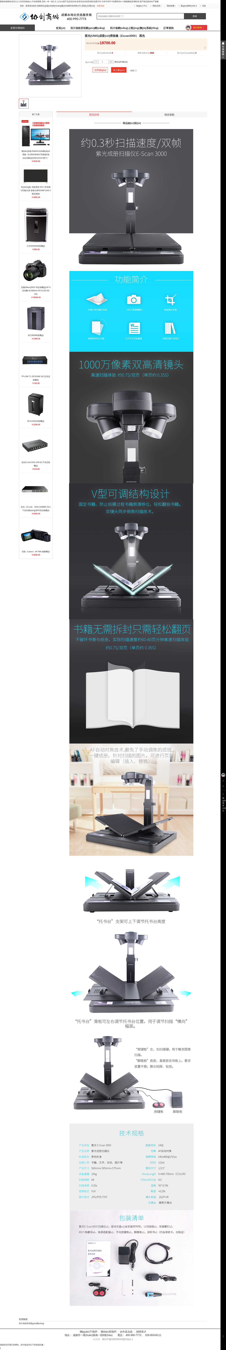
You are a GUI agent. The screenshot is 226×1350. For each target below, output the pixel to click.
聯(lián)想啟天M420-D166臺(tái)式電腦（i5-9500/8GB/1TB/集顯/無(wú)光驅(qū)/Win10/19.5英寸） (36, 154)
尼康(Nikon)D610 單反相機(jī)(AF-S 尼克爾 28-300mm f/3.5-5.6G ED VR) (36, 290)
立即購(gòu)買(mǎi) (100, 71)
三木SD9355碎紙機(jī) (36, 246)
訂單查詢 (169, 28)
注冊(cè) (90, 6)
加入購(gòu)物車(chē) (119, 71)
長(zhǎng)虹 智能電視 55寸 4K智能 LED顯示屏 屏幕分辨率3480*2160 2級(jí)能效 (36, 190)
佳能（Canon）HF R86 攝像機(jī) (36, 552)
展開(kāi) (223, 50)
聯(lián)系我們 (108, 1331)
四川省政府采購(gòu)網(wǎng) (87, 28)
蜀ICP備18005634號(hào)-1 (117, 1339)
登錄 (84, 6)
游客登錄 (100, 6)
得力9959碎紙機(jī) (36, 335)
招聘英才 (141, 1331)
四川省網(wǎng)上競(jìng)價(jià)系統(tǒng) (134, 28)
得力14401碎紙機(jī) (35, 421)
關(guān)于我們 (88, 1331)
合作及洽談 (126, 1331)
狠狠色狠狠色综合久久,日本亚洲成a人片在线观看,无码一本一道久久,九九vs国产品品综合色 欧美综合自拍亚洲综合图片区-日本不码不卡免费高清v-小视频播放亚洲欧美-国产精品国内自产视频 (79, 1)
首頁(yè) (60, 28)
